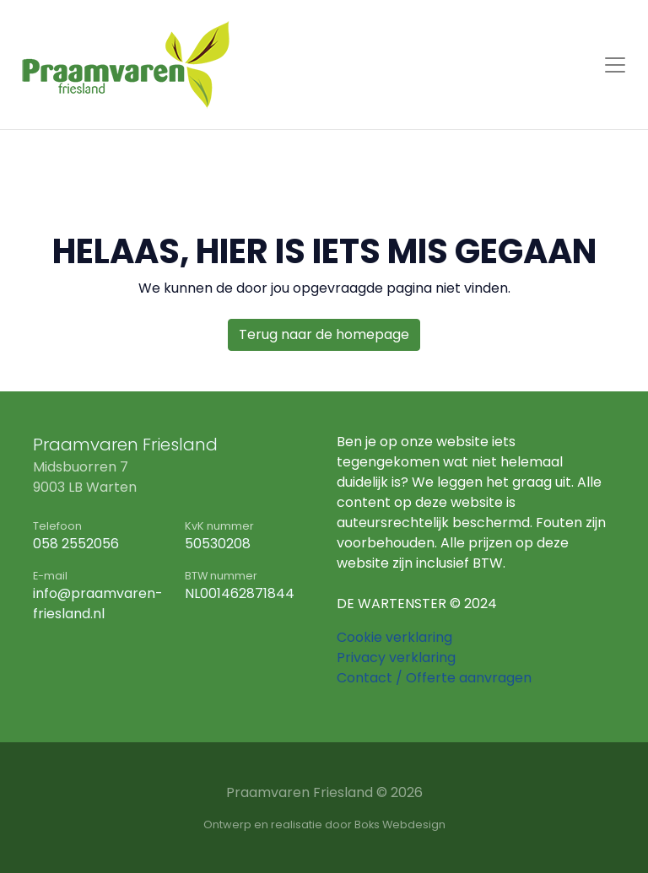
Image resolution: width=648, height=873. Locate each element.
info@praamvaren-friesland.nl (98, 603)
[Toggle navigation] (615, 65)
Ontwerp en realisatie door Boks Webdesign (324, 824)
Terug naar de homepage (324, 334)
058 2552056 (76, 543)
